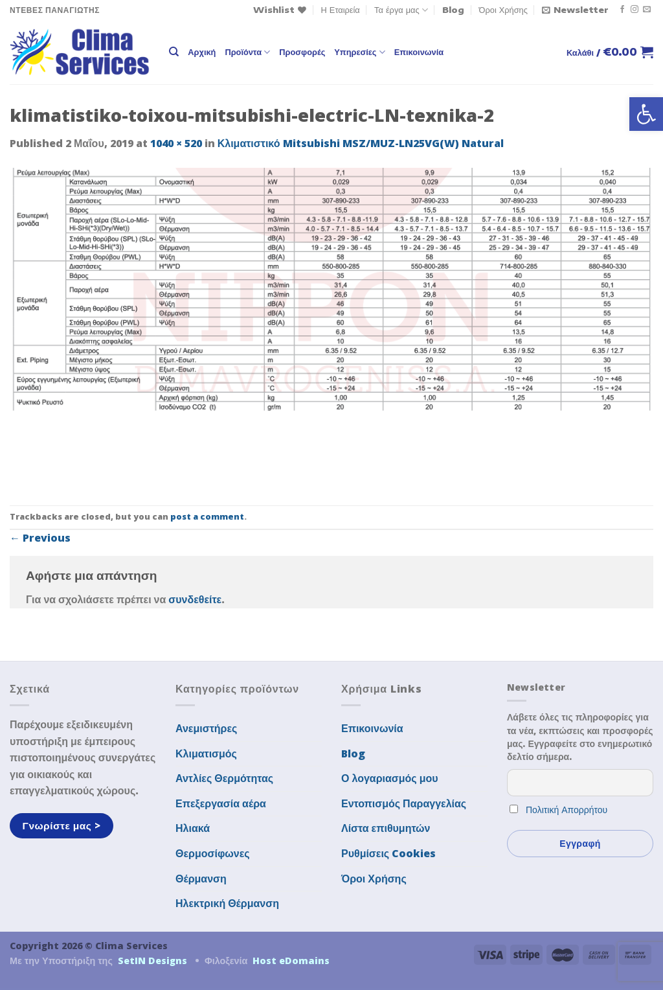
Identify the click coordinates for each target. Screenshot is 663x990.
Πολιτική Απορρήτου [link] (566, 809)
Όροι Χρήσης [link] (503, 10)
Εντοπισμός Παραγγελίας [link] (403, 803)
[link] (646, 114)
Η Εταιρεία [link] (340, 10)
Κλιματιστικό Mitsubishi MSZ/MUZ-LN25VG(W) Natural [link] (361, 143)
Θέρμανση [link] (201, 878)
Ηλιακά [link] (192, 828)
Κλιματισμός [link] (206, 753)
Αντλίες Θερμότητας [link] (224, 778)
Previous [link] (40, 538)
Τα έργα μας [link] (401, 10)
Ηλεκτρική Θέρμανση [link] (227, 903)
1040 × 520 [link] (176, 143)
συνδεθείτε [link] (194, 599)
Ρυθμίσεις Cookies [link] (388, 853)
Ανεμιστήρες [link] (206, 728)
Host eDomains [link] (291, 960)
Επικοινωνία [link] (419, 52)
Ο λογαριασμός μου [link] (389, 778)
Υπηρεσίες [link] (359, 52)
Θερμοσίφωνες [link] (212, 853)
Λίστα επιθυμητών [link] (386, 828)
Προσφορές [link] (302, 52)
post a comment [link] (207, 516)
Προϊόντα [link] (247, 52)
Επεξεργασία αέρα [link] (220, 803)
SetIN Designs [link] (152, 960)
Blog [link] (453, 10)
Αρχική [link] (202, 52)
